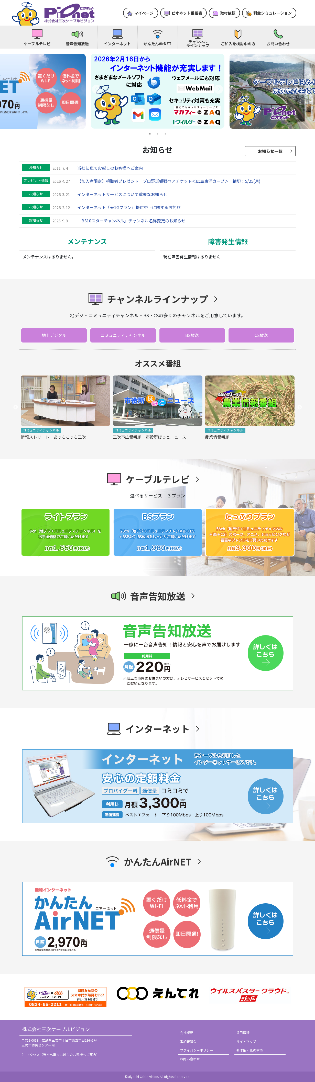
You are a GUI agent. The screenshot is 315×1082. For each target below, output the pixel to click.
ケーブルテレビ (37, 43)
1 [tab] (150, 133)
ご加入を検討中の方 (238, 43)
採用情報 (242, 1032)
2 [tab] (157, 133)
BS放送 (192, 335)
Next (299, 407)
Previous (15, 407)
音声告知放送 (77, 43)
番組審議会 (188, 1041)
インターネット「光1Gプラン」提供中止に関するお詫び (129, 207)
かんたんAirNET (157, 43)
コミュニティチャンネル (123, 335)
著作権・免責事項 (249, 1050)
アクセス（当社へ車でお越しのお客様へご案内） (63, 1054)
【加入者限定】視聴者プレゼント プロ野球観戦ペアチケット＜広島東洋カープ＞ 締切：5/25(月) (168, 181)
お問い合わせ (278, 43)
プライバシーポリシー (196, 1050)
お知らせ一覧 (270, 151)
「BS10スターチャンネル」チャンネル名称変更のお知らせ (131, 221)
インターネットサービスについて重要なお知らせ (122, 194)
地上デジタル (54, 335)
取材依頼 (227, 13)
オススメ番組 (158, 363)
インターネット (117, 43)
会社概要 (186, 1032)
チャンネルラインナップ (197, 43)
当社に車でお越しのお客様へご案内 (110, 168)
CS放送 (261, 335)
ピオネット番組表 (186, 13)
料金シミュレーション (272, 13)
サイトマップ (246, 1041)
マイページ (144, 13)
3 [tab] (165, 133)
